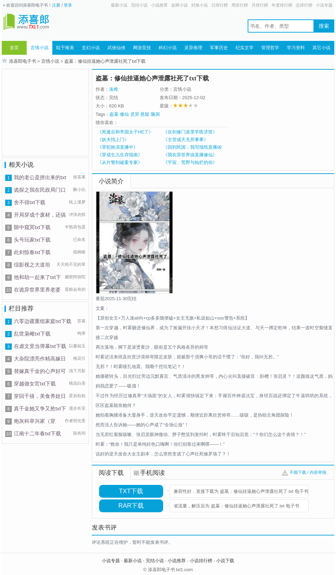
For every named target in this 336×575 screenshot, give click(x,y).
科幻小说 (168, 47)
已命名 (79, 239)
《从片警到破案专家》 (119, 162)
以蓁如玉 (77, 345)
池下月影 (77, 370)
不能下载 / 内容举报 (308, 472)
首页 (14, 47)
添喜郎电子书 (22, 61)
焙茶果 (79, 177)
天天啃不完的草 (71, 264)
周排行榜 (239, 5)
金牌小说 (179, 5)
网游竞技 (142, 47)
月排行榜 (259, 5)
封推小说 (199, 5)
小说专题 (324, 5)
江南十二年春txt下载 (37, 433)
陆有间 (79, 433)
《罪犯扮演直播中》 (117, 147)
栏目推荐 (21, 308)
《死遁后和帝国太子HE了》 (125, 131)
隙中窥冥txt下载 (32, 227)
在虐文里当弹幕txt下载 (40, 346)
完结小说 (139, 5)
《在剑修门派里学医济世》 (190, 131)
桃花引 (79, 358)
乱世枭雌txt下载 (32, 334)
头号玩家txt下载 (32, 240)
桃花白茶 (77, 383)
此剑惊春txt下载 (32, 252)
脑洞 (155, 114)
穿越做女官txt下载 (35, 383)
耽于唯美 (65, 47)
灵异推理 (193, 47)
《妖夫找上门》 (113, 139)
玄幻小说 (91, 47)
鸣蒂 (81, 333)
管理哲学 (270, 47)
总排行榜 (304, 5)
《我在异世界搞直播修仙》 (190, 154)
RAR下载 (131, 505)
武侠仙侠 (116, 47)
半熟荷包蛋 (75, 227)
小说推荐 (159, 5)
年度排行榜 (282, 5)
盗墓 (113, 114)
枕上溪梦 (77, 202)
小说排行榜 (201, 560)
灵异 (134, 114)
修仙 (124, 114)
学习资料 (296, 47)
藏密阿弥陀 (75, 277)
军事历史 (219, 47)
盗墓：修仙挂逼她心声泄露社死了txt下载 (105, 61)
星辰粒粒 (77, 395)
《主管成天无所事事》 (185, 139)
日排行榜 (219, 5)
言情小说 (39, 47)
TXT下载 (131, 491)
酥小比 (79, 189)
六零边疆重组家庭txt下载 (42, 321)
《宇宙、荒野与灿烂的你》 (190, 162)
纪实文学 (245, 47)
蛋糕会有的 (75, 289)
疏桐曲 (79, 252)
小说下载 (225, 560)
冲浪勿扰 (77, 214)
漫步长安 (77, 408)
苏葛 (81, 321)
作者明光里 (75, 420)
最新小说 (119, 5)
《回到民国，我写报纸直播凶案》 (192, 147)
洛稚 (113, 89)
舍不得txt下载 (29, 202)
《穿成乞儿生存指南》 (119, 154)
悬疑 (144, 114)
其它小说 (321, 47)
